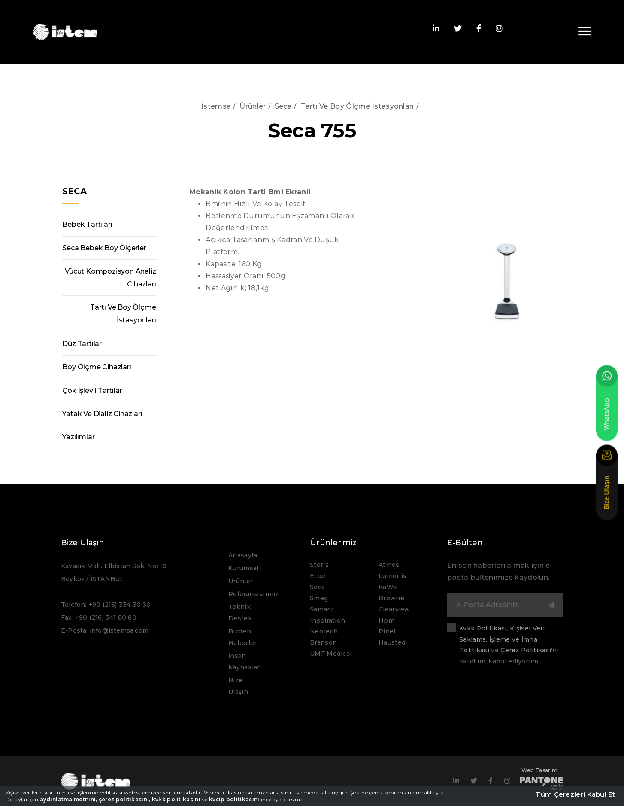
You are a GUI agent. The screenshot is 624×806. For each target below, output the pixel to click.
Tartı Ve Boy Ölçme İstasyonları (357, 106)
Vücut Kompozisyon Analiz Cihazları (110, 277)
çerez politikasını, (125, 799)
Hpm (386, 620)
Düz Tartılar (82, 344)
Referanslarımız (253, 594)
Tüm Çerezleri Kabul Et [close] (575, 794)
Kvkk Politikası (483, 628)
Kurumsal (243, 568)
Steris (319, 565)
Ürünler (252, 106)
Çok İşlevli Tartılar (92, 390)
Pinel (387, 631)
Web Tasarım (541, 777)
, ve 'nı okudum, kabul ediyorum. (509, 645)
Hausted (392, 642)
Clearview (394, 609)
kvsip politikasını (234, 799)
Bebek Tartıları (87, 224)
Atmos (389, 565)
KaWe (388, 587)
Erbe (317, 576)
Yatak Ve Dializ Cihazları (102, 414)
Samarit (322, 609)
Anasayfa (242, 555)
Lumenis (392, 576)
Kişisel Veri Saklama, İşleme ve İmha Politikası (502, 639)
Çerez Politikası (525, 650)
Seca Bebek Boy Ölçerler (104, 248)
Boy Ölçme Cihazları (96, 367)
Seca (283, 106)
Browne (391, 598)
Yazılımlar (78, 437)
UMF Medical (330, 653)
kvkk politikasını (176, 799)
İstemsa (216, 106)
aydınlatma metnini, (68, 799)
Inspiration (327, 620)
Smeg (319, 598)
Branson (323, 642)
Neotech (324, 631)
